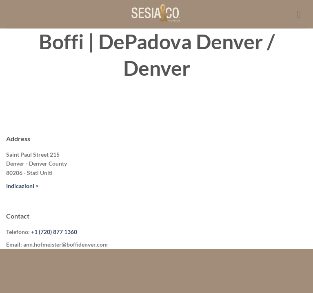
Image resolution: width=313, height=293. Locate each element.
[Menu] (302, 14)
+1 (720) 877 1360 (54, 231)
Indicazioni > (22, 185)
